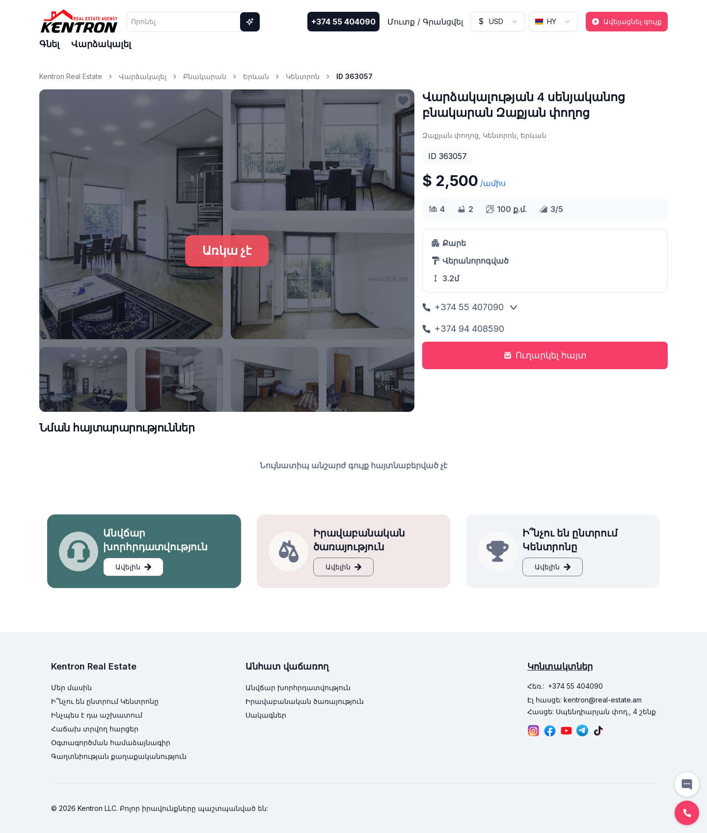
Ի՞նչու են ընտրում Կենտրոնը (105, 701)
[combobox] (498, 21)
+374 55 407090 (463, 307)
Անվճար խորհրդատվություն (298, 687)
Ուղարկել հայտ (545, 355)
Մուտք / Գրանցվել (425, 22)
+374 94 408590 (463, 328)
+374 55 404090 (343, 22)
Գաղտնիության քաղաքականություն (119, 756)
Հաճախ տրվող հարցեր (94, 729)
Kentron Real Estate (70, 76)
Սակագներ (265, 715)
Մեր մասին (71, 687)
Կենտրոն (303, 76)
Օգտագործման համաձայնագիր (110, 742)
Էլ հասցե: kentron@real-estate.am (584, 700)
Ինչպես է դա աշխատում (96, 715)
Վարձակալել (101, 44)
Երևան (256, 76)
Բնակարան (204, 76)
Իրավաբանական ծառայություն (304, 701)
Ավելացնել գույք (627, 21)
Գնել (49, 44)
